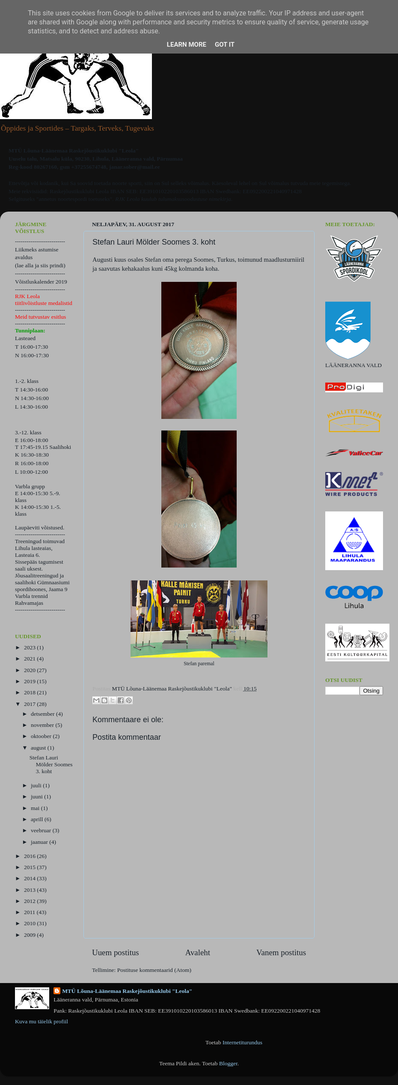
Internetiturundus (242, 1042)
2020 (30, 670)
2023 (30, 647)
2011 (30, 912)
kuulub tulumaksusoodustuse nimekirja (186, 199)
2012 (30, 901)
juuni (37, 796)
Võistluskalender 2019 (41, 281)
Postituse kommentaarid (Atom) (154, 970)
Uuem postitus (115, 952)
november (43, 725)
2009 (30, 935)
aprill (38, 819)
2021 (30, 658)
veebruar (42, 830)
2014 (30, 878)
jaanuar (40, 842)
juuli (37, 785)
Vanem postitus (281, 952)
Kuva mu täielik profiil (41, 1021)
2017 (30, 704)
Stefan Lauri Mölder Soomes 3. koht (51, 764)
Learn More (186, 44)
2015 (30, 867)
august (39, 747)
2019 (30, 681)
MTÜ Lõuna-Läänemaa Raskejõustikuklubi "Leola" (127, 991)
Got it (225, 44)
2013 (30, 890)
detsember (43, 714)
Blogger (228, 1063)
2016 (30, 856)
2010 (30, 923)
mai (36, 808)
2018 (30, 692)
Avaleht (197, 952)
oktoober (42, 736)
